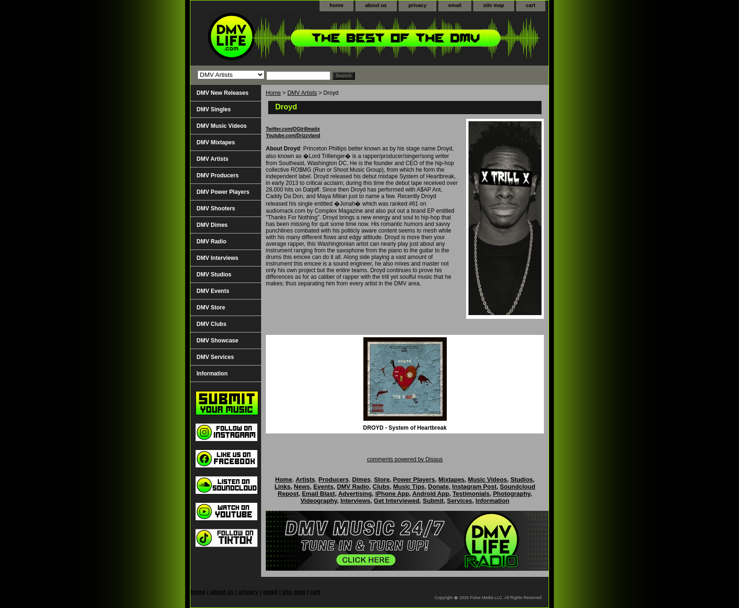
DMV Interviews (217, 258)
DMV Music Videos (221, 126)
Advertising (355, 493)
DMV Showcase (217, 340)
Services (459, 500)
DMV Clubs (211, 324)
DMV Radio (211, 241)
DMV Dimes (212, 225)
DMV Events (213, 291)
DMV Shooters (216, 208)
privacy (418, 5)
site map (493, 5)
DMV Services (215, 357)
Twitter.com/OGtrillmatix (293, 129)
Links (282, 486)
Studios (521, 479)
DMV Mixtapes (216, 142)
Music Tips (409, 486)
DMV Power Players (223, 192)
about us (376, 5)
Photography (511, 493)
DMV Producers (217, 175)
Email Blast (318, 493)
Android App (430, 493)
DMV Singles (214, 109)
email (454, 5)
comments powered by (405, 459)
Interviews (355, 500)
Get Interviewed (396, 500)
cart (530, 5)
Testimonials (471, 493)
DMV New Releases (222, 93)
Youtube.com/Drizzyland (293, 135)
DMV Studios (214, 274)
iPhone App (392, 493)
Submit (433, 500)
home (336, 5)
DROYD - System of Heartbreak (404, 428)
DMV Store (211, 307)
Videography (318, 500)
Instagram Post (474, 486)
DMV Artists (302, 93)
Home (273, 93)
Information (212, 373)
